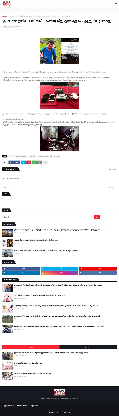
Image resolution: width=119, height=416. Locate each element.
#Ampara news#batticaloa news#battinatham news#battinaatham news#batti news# (40, 16)
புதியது (6, 187)
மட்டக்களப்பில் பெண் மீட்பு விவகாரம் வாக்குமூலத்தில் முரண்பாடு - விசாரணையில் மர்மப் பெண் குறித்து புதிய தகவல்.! (58, 285)
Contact (67, 412)
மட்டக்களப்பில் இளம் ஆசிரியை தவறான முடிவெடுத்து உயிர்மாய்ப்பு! (39, 295)
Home (51, 412)
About (59, 412)
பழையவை (111, 187)
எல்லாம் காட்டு (111, 169)
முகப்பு (4, 16)
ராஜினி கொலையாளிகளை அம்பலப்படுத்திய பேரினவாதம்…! (37, 240)
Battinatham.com (22, 405)
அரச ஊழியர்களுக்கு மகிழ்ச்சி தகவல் (28, 363)
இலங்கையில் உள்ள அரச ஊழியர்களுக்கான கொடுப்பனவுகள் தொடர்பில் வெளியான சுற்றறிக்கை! (51, 353)
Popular (31, 347)
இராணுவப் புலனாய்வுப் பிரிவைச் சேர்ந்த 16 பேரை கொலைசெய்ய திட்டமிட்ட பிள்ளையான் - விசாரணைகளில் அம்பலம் (59, 326)
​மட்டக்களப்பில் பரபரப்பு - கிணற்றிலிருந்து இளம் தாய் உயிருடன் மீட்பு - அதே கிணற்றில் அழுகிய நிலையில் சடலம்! (57, 316)
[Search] (48, 217)
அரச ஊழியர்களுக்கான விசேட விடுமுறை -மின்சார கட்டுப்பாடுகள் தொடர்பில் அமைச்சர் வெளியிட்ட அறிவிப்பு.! (56, 306)
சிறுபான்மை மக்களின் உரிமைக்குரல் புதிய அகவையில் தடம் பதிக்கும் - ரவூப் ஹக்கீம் (46, 250)
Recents (88, 347)
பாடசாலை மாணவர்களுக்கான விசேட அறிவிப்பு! (32, 373)
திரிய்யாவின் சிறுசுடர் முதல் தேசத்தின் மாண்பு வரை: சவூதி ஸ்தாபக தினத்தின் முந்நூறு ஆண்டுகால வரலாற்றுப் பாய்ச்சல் (59, 230)
